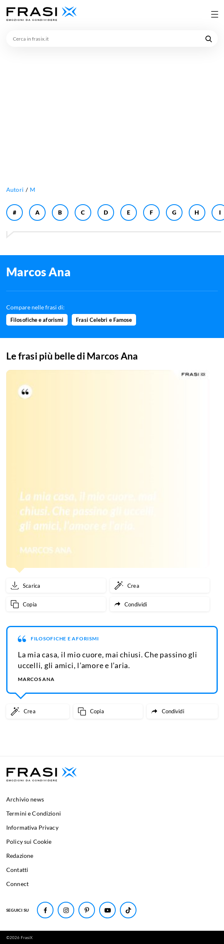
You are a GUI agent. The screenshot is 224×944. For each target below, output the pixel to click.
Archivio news (25, 799)
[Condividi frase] (159, 604)
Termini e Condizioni (33, 813)
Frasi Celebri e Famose (104, 319)
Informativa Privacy (32, 827)
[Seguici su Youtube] (107, 910)
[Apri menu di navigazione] (214, 14)
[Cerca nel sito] (208, 38)
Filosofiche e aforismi (36, 319)
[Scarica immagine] (56, 585)
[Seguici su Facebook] (45, 910)
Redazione (19, 855)
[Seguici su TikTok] (128, 910)
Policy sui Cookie (28, 841)
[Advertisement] (112, 109)
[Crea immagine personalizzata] (159, 585)
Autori (15, 189)
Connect (17, 883)
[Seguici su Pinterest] (86, 910)
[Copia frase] (56, 604)
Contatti (17, 869)
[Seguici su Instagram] (66, 910)
